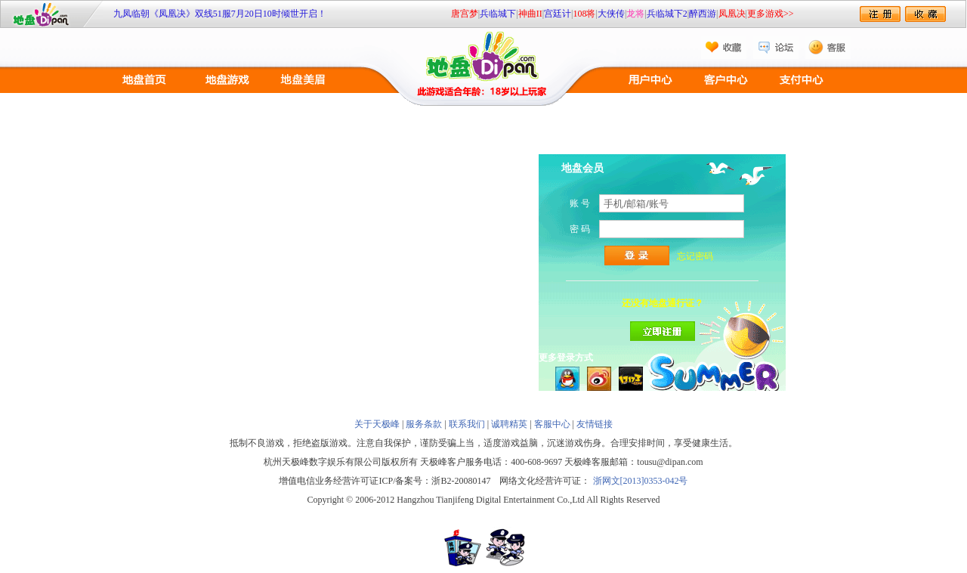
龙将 (635, 13)
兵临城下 (498, 13)
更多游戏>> (770, 13)
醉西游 (702, 13)
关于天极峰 (377, 424)
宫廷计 (557, 13)
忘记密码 (695, 256)
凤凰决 (732, 13)
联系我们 (467, 424)
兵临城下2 (667, 13)
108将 (584, 13)
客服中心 (552, 424)
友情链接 (594, 424)
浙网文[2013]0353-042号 (640, 480)
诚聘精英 (509, 424)
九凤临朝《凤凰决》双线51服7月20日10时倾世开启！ (219, 13)
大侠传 (611, 13)
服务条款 (424, 424)
